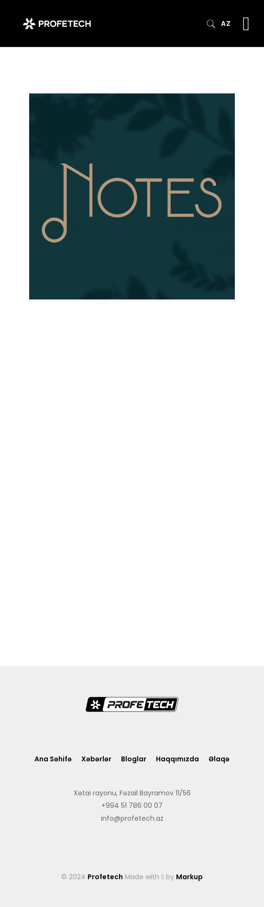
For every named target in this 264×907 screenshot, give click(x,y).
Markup (189, 877)
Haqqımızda (177, 759)
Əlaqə (219, 759)
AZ (226, 23)
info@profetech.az (132, 818)
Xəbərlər (96, 759)
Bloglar (133, 759)
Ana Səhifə (53, 759)
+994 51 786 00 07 (132, 805)
